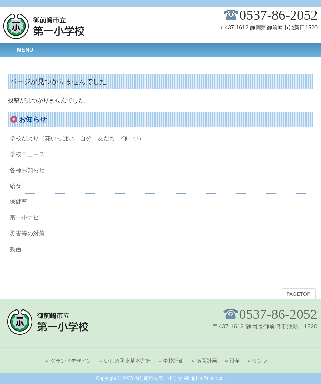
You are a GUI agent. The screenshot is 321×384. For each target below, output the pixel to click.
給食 (15, 186)
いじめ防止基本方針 (127, 361)
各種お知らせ (27, 170)
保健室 (18, 201)
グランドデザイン (71, 361)
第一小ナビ (24, 217)
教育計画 (207, 361)
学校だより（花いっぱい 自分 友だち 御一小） (77, 138)
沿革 (235, 361)
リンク (260, 361)
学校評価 (173, 361)
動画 (15, 249)
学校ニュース (27, 154)
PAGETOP (298, 294)
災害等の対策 (27, 233)
